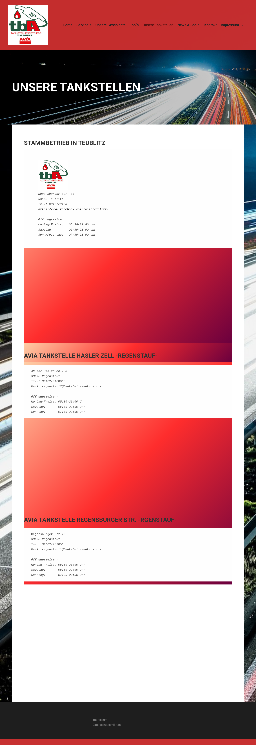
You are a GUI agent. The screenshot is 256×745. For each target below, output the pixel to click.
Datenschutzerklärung (107, 724)
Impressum (99, 719)
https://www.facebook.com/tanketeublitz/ (73, 209)
